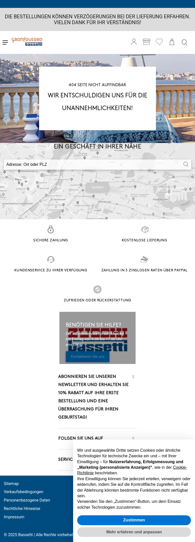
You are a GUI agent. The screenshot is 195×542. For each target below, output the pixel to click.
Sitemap (11, 483)
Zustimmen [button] (134, 520)
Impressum (14, 517)
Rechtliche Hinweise (22, 508)
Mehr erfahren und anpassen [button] (134, 532)
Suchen (97, 187)
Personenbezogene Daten (27, 500)
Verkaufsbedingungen (23, 491)
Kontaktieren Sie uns (87, 356)
